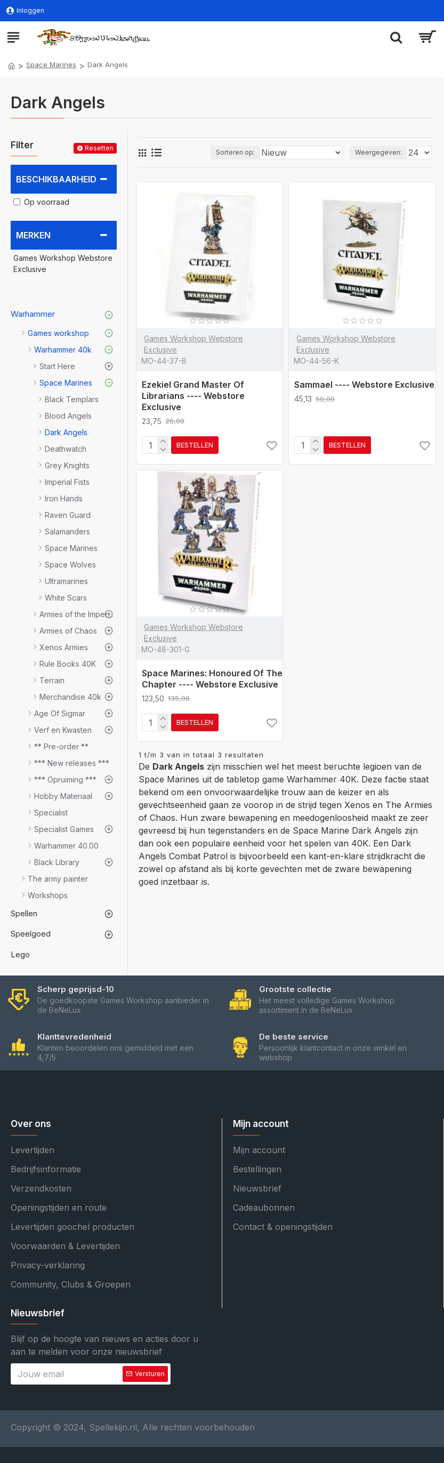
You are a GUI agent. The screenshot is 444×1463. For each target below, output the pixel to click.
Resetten (99, 148)
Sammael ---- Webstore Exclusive (364, 384)
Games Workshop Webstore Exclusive (193, 344)
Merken (33, 235)
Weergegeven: (378, 152)
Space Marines (51, 64)
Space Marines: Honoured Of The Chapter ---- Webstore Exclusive (212, 679)
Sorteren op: (235, 152)
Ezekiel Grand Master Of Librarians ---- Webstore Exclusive (193, 395)
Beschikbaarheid (56, 179)
